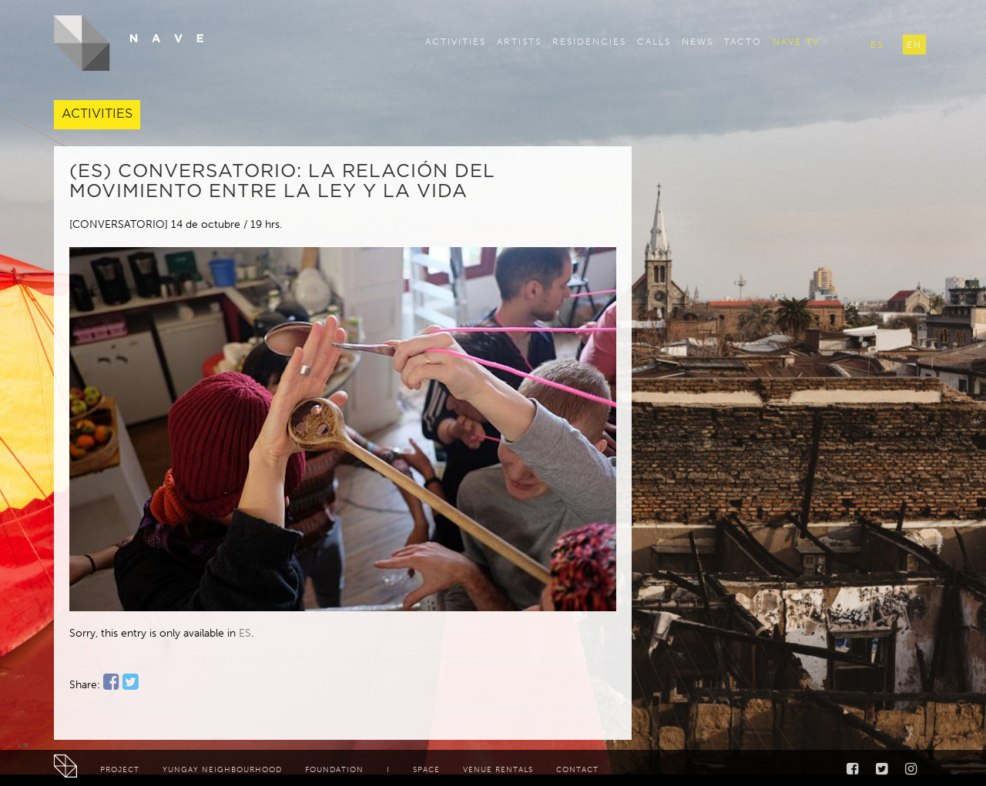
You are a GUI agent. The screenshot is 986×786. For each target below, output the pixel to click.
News (697, 41)
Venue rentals (498, 769)
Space (426, 769)
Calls (654, 41)
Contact (577, 769)
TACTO (743, 41)
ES (245, 633)
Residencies (589, 41)
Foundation (334, 769)
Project (119, 769)
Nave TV (796, 41)
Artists (519, 41)
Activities (455, 41)
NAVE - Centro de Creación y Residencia (129, 43)
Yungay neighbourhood (222, 769)
